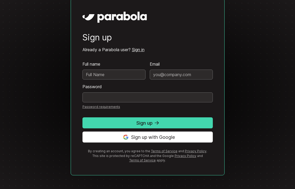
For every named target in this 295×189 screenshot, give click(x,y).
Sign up (147, 123)
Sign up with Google (147, 137)
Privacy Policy (196, 151)
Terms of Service (164, 151)
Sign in (138, 49)
